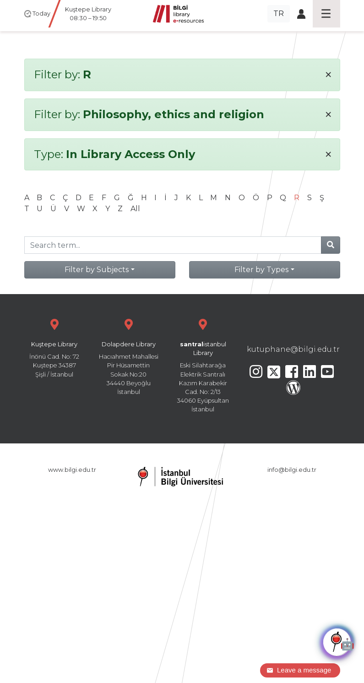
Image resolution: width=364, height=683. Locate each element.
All (135, 208)
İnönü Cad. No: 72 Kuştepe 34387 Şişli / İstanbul (54, 347)
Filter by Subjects (97, 269)
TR (278, 13)
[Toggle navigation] (326, 13)
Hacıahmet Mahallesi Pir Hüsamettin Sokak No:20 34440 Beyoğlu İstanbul (128, 355)
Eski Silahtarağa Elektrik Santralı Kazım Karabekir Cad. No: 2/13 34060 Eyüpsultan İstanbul (203, 364)
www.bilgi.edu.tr (72, 469)
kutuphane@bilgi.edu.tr (293, 349)
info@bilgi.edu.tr (291, 469)
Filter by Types (261, 269)
